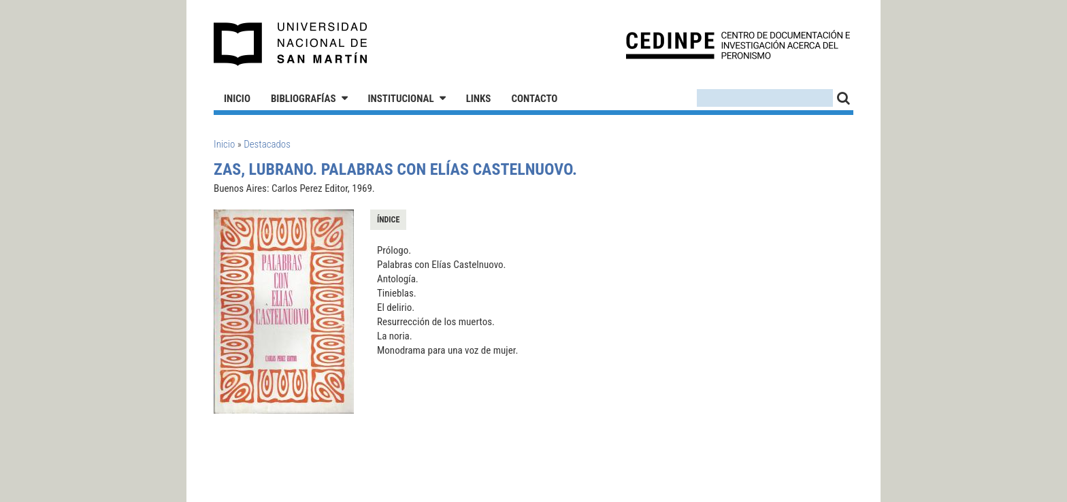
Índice (388, 219)
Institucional (401, 99)
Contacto (534, 99)
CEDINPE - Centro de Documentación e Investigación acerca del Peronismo (738, 44)
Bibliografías (303, 99)
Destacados (267, 144)
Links (478, 99)
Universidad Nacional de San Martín (291, 44)
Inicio (237, 99)
